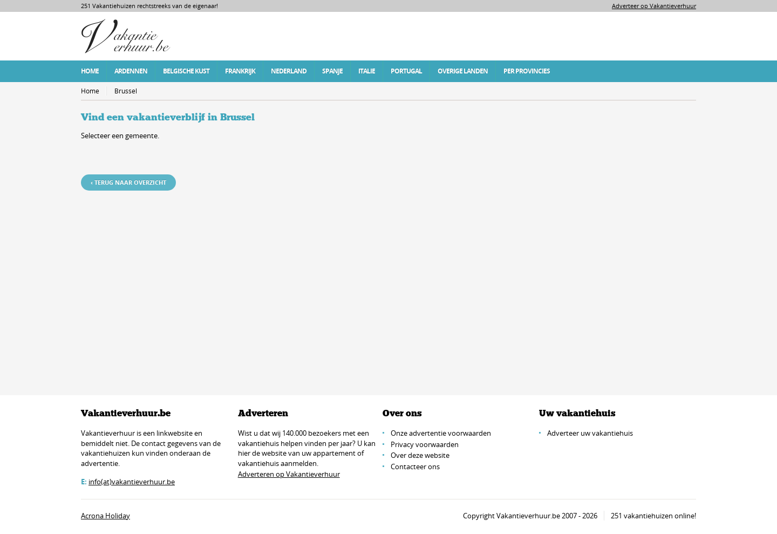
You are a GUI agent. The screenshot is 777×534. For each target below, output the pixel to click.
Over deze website (420, 455)
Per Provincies (526, 71)
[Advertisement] (388, 279)
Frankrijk (240, 71)
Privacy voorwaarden (425, 444)
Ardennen (130, 71)
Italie (366, 71)
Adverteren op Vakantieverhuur (289, 474)
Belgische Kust (186, 71)
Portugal (406, 71)
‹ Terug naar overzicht (128, 182)
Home (90, 71)
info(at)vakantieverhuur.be (131, 481)
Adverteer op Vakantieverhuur (654, 6)
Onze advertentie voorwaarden (441, 433)
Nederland (288, 71)
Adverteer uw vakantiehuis (590, 433)
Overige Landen (463, 71)
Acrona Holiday (105, 516)
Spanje (332, 71)
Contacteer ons (415, 466)
